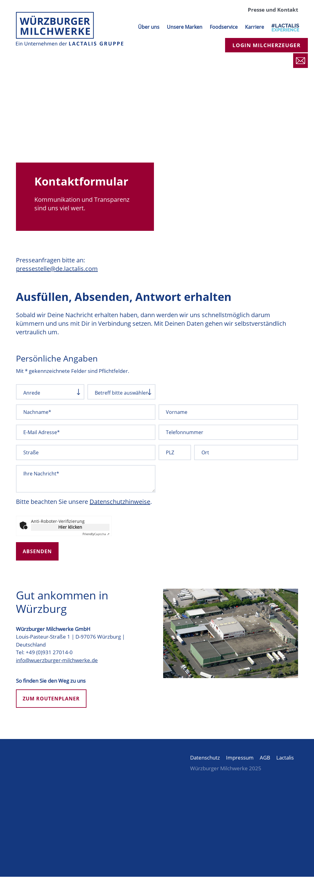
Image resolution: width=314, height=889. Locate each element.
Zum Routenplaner (51, 698)
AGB (265, 757)
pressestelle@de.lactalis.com (57, 268)
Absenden (37, 551)
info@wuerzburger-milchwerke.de (57, 660)
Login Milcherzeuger (266, 45)
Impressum (240, 757)
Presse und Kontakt (273, 9)
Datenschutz (205, 757)
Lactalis (285, 757)
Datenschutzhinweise (120, 501)
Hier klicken (70, 527)
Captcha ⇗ (95, 534)
